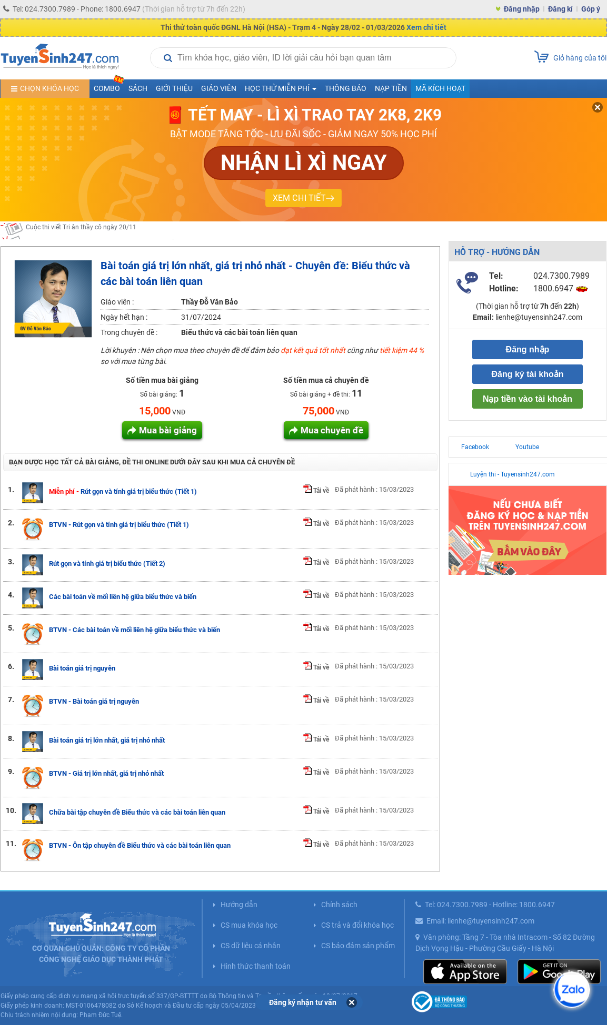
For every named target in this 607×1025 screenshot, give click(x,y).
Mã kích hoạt (440, 88)
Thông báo (345, 88)
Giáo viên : (117, 302)
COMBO (109, 86)
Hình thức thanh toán (256, 966)
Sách (137, 88)
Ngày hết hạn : (124, 317)
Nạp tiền (391, 88)
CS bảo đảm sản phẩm (358, 945)
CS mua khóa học (249, 925)
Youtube (527, 447)
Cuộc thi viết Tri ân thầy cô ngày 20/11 (81, 231)
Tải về (316, 490)
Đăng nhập (522, 9)
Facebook (475, 447)
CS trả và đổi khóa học (357, 925)
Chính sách (339, 904)
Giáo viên (218, 88)
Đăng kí (560, 9)
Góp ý (590, 9)
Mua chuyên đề (332, 430)
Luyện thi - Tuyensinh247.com (512, 474)
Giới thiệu (174, 88)
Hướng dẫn (239, 904)
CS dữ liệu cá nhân (251, 945)
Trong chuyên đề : (129, 332)
